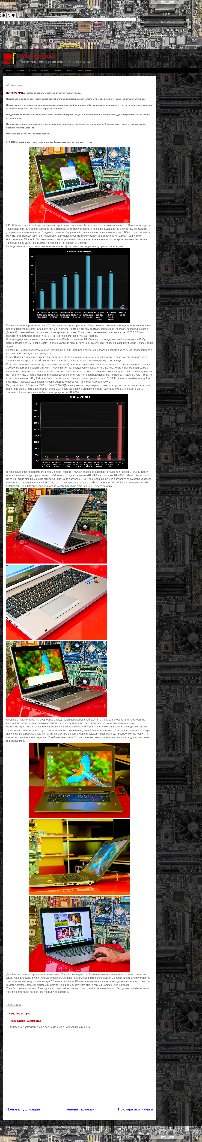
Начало (9, 70)
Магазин (20, 70)
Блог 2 (69, 70)
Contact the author (84, 70)
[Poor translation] (11, 15)
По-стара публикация (135, 1109)
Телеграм (57, 70)
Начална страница (79, 1109)
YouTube (32, 70)
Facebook (45, 70)
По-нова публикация (23, 1109)
